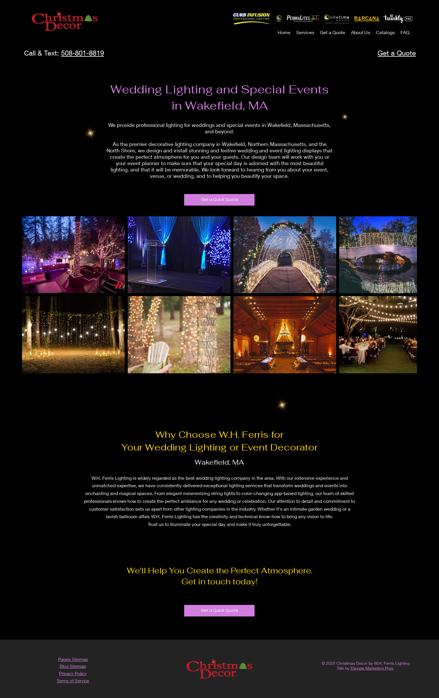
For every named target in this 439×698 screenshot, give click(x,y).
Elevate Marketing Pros (372, 668)
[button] (305, 32)
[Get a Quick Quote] (219, 200)
